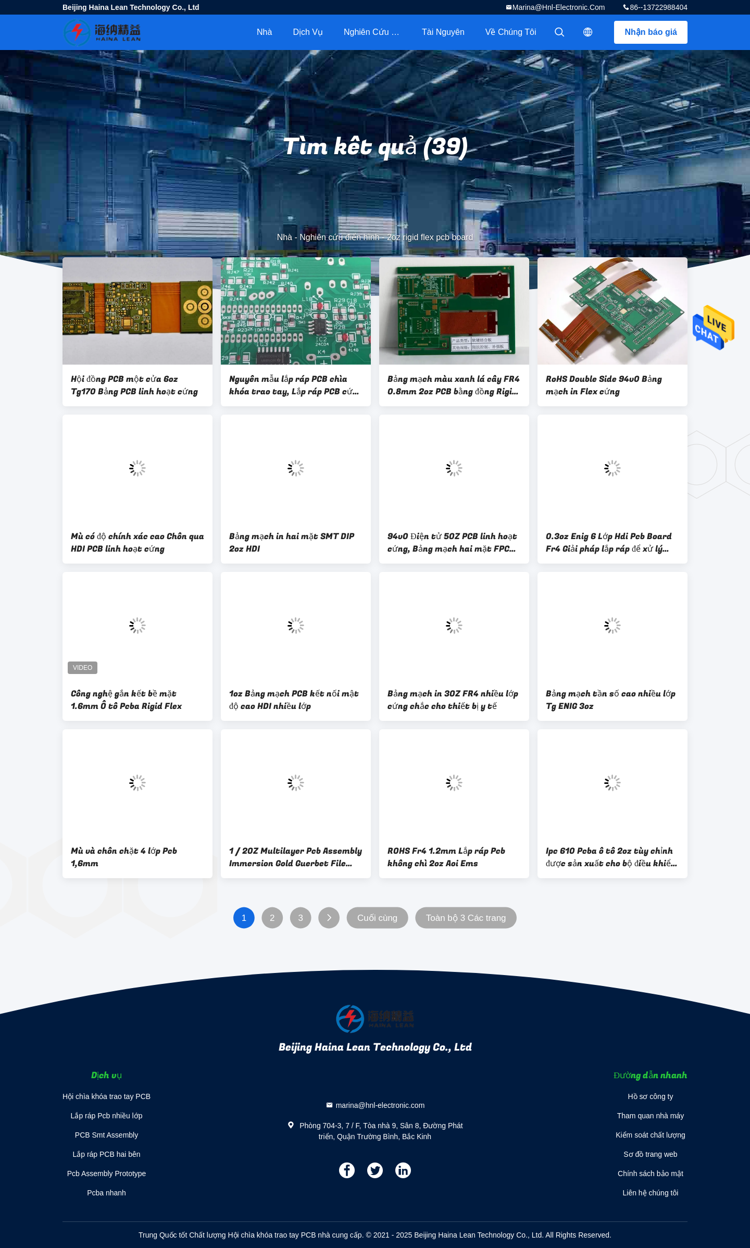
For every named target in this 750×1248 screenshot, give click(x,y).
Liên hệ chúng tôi (651, 1193)
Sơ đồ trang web (650, 1154)
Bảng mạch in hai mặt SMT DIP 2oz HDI (291, 542)
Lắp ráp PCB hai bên (106, 1154)
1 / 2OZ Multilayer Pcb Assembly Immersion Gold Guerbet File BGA (295, 857)
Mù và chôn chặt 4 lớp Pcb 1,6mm (124, 857)
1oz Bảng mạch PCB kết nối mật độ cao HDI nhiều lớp (294, 700)
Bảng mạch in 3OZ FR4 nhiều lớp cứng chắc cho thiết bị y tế (453, 700)
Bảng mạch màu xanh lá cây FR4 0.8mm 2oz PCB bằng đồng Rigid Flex (454, 385)
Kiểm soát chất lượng (650, 1135)
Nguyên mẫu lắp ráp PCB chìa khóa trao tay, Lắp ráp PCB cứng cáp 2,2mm (295, 385)
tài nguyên (443, 32)
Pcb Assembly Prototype (106, 1173)
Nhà (264, 32)
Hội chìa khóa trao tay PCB (107, 1096)
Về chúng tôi (510, 32)
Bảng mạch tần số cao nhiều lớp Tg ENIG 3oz (611, 700)
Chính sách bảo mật (650, 1173)
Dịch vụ (308, 32)
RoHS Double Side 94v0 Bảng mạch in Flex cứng (604, 385)
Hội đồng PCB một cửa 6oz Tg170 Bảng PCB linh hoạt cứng (134, 385)
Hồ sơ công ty (650, 1096)
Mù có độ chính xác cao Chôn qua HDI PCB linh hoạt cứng (137, 542)
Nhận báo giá (650, 32)
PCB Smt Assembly (106, 1135)
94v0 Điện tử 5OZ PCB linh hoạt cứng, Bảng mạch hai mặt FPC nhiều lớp (452, 542)
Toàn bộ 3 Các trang (466, 918)
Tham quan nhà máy (650, 1116)
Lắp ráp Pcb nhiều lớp (107, 1116)
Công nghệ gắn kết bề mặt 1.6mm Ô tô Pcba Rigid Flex (126, 700)
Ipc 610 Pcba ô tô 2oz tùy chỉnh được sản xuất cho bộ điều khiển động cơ (611, 857)
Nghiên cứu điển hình (377, 32)
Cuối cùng (377, 918)
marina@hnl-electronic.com (558, 7)
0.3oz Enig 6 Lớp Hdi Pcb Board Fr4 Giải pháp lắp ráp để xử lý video (609, 542)
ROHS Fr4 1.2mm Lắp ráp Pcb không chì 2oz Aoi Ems (446, 857)
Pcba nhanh (106, 1193)
